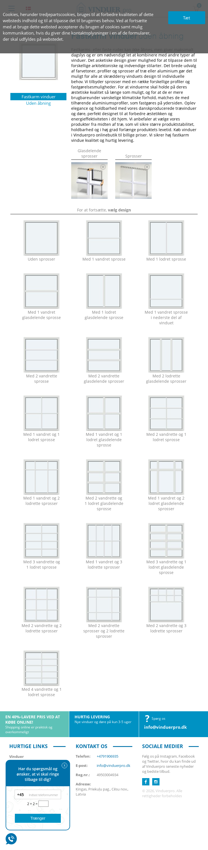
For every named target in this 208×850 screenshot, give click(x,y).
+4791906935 (107, 756)
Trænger (37, 818)
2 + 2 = (32, 803)
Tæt (186, 17)
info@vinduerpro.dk (165, 727)
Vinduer (16, 756)
